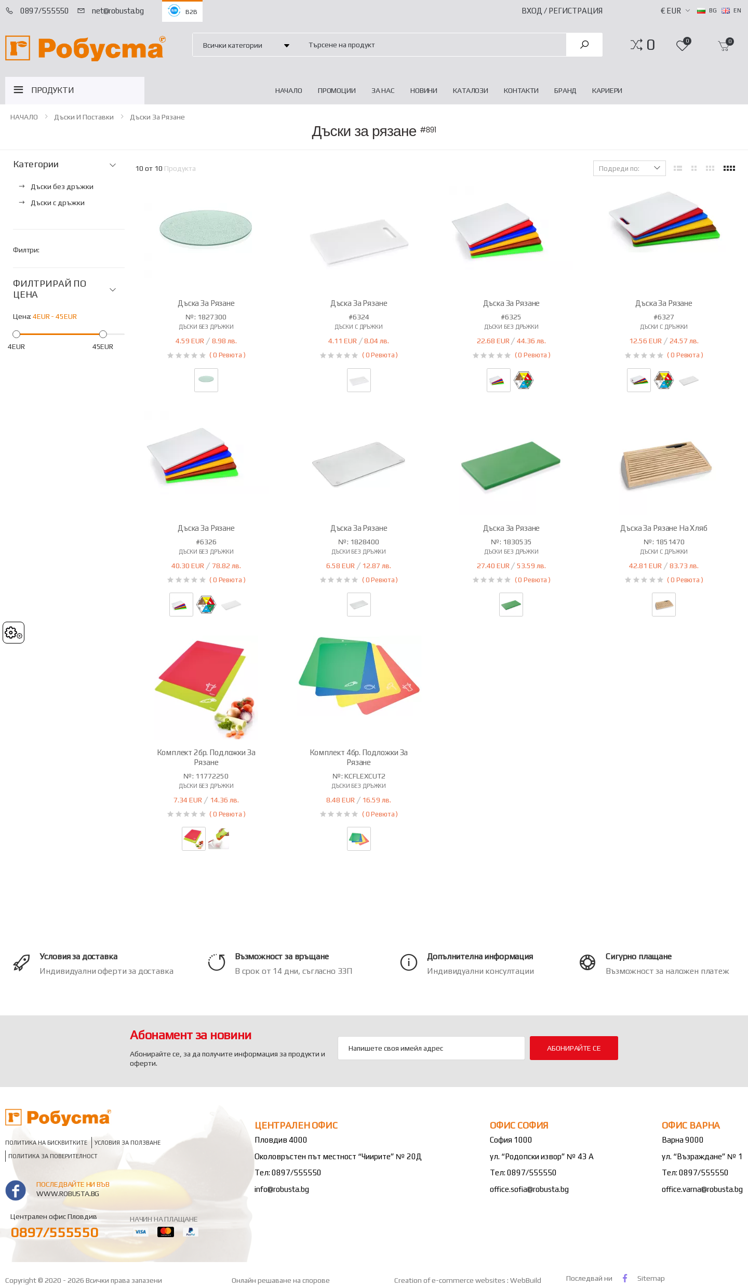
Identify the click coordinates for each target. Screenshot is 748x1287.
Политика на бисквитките (46, 1142)
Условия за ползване (128, 1142)
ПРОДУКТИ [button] (52, 90)
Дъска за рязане (206, 303)
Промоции (337, 90)
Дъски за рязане (157, 117)
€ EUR (671, 10)
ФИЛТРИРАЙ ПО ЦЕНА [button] (49, 289)
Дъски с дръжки (358, 327)
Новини (423, 90)
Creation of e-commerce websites (450, 1280)
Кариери (607, 90)
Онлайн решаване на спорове (281, 1280)
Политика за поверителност (53, 1155)
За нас (383, 90)
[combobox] (431, 44)
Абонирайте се (573, 1048)
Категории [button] (35, 164)
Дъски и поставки (84, 117)
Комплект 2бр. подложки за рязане (206, 757)
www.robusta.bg (67, 1193)
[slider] (16, 334)
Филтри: (26, 250)
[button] (650, 44)
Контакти (521, 90)
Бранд (565, 90)
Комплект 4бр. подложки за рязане (359, 757)
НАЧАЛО (288, 90)
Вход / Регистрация (562, 10)
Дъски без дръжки (206, 327)
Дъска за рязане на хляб (663, 528)
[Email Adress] (431, 1048)
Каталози (470, 90)
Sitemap (651, 1278)
